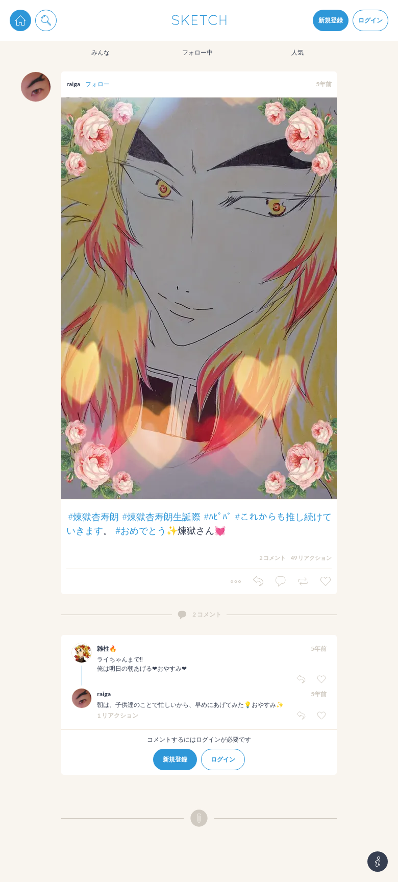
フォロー (97, 84)
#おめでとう (140, 530)
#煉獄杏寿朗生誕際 (161, 516)
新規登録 (330, 20)
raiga (73, 84)
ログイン (370, 20)
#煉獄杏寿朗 (93, 516)
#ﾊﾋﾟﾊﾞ (218, 516)
